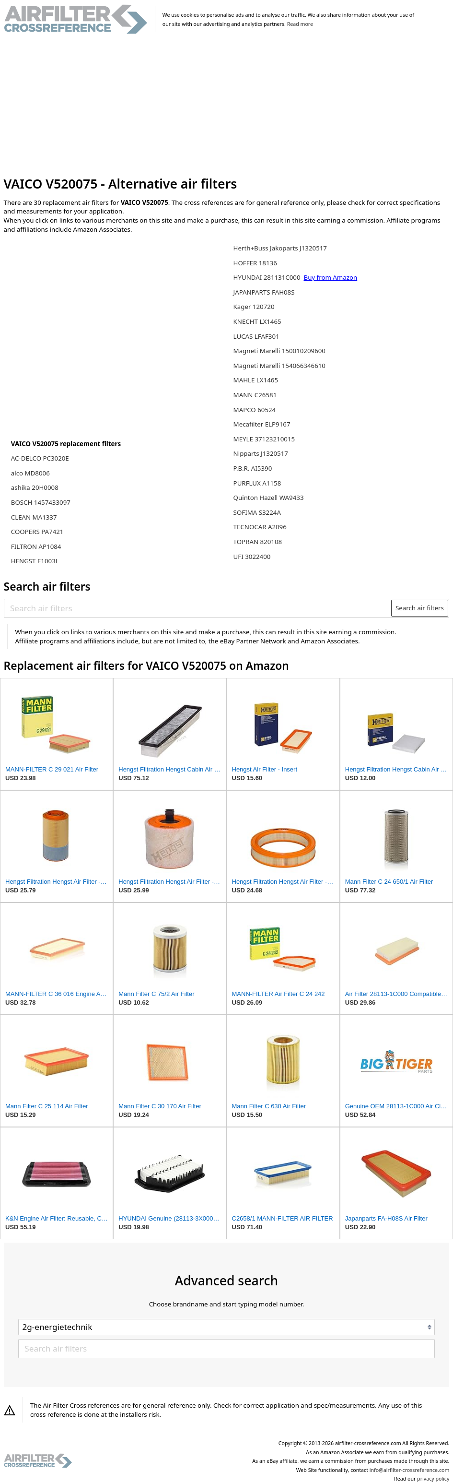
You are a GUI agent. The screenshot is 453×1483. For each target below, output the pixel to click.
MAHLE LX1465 (255, 380)
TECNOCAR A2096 (260, 526)
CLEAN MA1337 (34, 517)
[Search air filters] (198, 608)
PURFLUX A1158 (257, 483)
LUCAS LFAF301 (256, 336)
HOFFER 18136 (255, 263)
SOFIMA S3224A (257, 512)
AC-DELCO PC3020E (40, 458)
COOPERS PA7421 (37, 531)
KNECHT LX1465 (257, 321)
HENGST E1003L (35, 561)
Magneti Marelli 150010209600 (279, 350)
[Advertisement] (227, 105)
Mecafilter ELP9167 (261, 424)
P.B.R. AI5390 (252, 468)
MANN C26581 (255, 395)
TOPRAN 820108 (257, 541)
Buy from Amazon (330, 277)
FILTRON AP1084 (36, 546)
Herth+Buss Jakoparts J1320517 (280, 248)
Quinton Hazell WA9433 (268, 497)
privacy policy (433, 1478)
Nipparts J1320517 (260, 453)
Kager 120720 (254, 306)
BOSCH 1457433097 (40, 502)
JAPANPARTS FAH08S (264, 292)
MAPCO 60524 (254, 409)
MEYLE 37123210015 (264, 439)
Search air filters (419, 608)
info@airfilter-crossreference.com (410, 1470)
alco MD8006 (30, 473)
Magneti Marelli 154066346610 (279, 365)
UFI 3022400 (252, 556)
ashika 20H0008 (34, 487)
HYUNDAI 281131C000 (267, 277)
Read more (300, 24)
